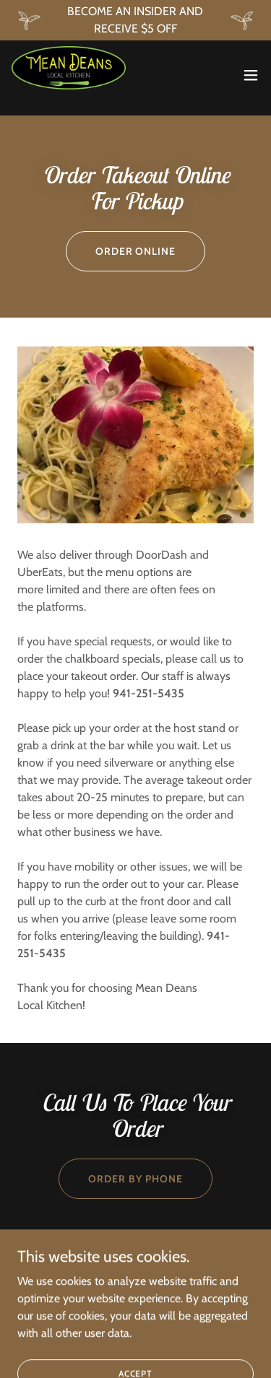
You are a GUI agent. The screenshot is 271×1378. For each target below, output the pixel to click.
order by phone (135, 1178)
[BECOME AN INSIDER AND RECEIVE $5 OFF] (135, 20)
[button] (250, 75)
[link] (69, 75)
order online (135, 251)
